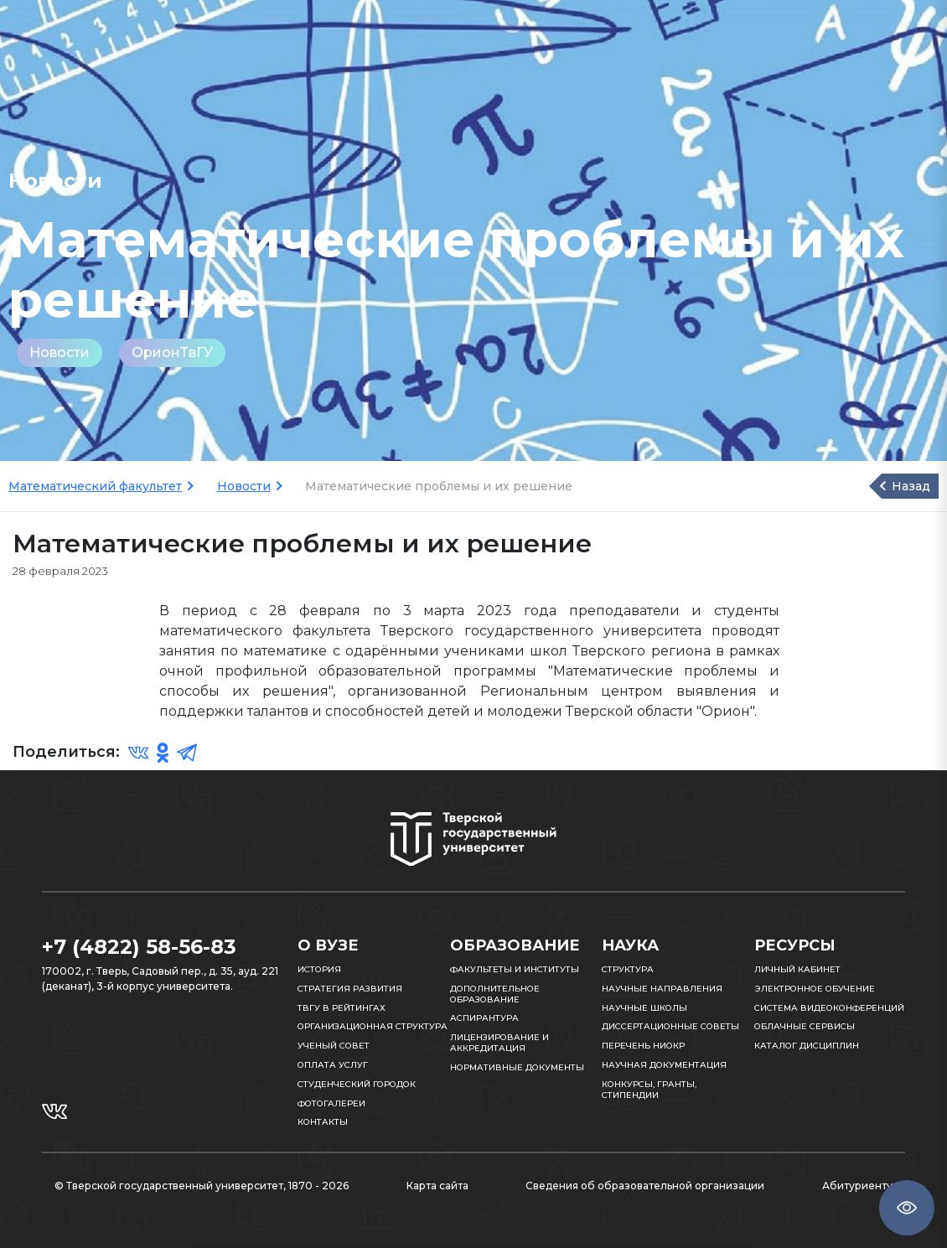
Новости (59, 352)
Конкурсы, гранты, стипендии (649, 1089)
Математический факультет (95, 486)
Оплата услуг (333, 1064)
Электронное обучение (814, 988)
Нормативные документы (517, 1067)
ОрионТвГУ (172, 352)
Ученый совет (334, 1045)
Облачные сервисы (804, 1026)
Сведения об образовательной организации (644, 1185)
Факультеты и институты (514, 969)
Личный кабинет (797, 969)
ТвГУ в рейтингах (342, 1007)
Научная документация (664, 1064)
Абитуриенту (857, 1185)
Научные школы (644, 1007)
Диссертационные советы (670, 1026)
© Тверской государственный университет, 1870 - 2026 (201, 1185)
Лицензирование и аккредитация (499, 1043)
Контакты (323, 1121)
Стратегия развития (350, 988)
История (319, 969)
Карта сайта (437, 1185)
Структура (628, 969)
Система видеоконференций (829, 1007)
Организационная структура (373, 1026)
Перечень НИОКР (643, 1045)
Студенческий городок (357, 1084)
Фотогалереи (331, 1103)
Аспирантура (484, 1017)
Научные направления (662, 988)
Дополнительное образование (495, 994)
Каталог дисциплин (806, 1045)
